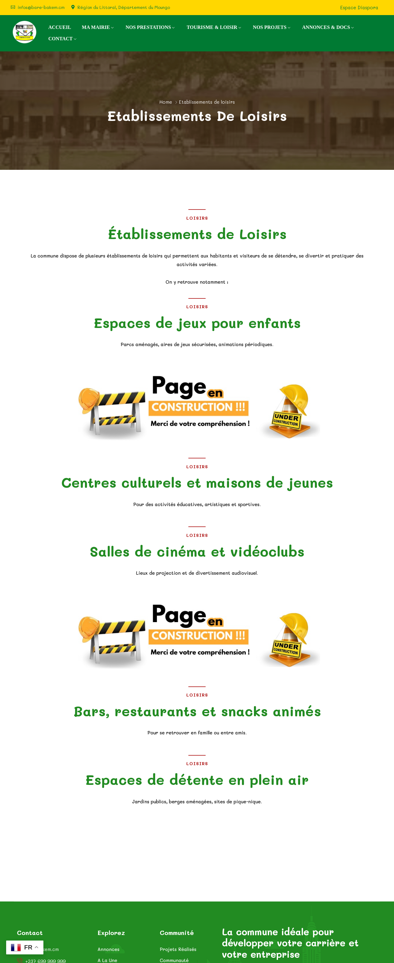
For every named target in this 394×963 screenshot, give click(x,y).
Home (165, 102)
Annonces (108, 949)
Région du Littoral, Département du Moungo (124, 7)
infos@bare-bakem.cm (41, 7)
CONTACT (60, 38)
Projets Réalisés (178, 949)
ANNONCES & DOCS (326, 27)
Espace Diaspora (359, 7)
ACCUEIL (59, 27)
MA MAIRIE (96, 27)
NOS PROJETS (270, 27)
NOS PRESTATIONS (148, 27)
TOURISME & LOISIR (212, 27)
